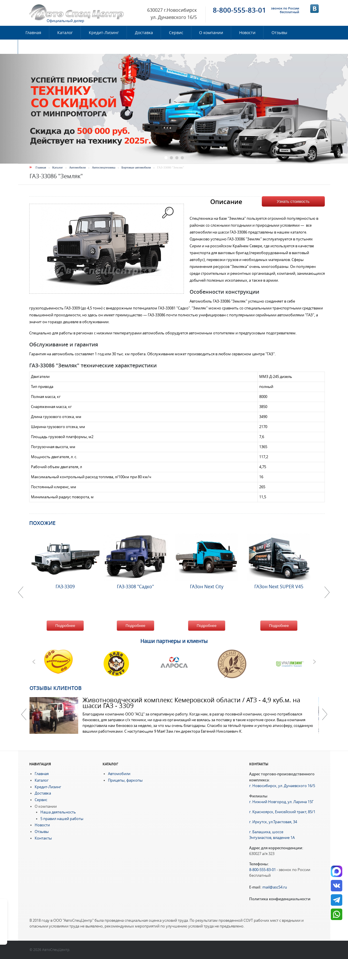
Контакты (35, 46)
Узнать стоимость (293, 201)
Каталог (65, 32)
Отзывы (279, 32)
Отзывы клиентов (56, 688)
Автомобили (77, 167)
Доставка (144, 32)
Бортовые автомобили (136, 167)
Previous (24, 714)
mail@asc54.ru (274, 887)
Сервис (176, 32)
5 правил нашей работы (61, 818)
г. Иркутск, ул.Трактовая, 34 (273, 821)
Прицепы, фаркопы (125, 780)
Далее (324, 714)
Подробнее (65, 625)
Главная (33, 32)
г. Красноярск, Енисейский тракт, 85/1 (282, 811)
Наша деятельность (58, 812)
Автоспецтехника (103, 167)
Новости (247, 32)
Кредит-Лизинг (104, 32)
